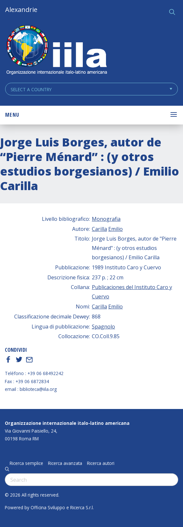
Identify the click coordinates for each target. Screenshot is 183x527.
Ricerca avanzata (65, 463)
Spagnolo (103, 326)
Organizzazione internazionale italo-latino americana (67, 423)
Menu (12, 114)
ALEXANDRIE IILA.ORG (56, 50)
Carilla (99, 228)
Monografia (106, 218)
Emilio (115, 228)
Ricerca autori (100, 463)
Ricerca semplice (26, 463)
